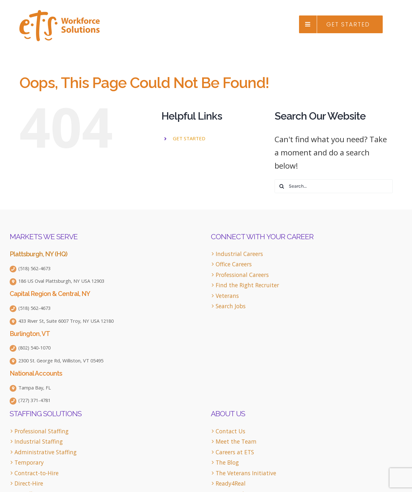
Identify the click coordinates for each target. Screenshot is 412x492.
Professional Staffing (41, 431)
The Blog (227, 462)
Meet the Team (236, 441)
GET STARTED (189, 138)
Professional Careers (242, 275)
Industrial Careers (239, 254)
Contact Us (230, 431)
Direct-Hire (28, 483)
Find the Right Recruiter (247, 285)
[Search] (281, 186)
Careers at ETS (235, 452)
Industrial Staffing (38, 441)
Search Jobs (231, 306)
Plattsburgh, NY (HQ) (38, 254)
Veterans (227, 296)
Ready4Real (231, 483)
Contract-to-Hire (36, 473)
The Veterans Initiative (246, 473)
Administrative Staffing (45, 452)
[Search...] (334, 186)
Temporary (29, 462)
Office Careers (234, 264)
